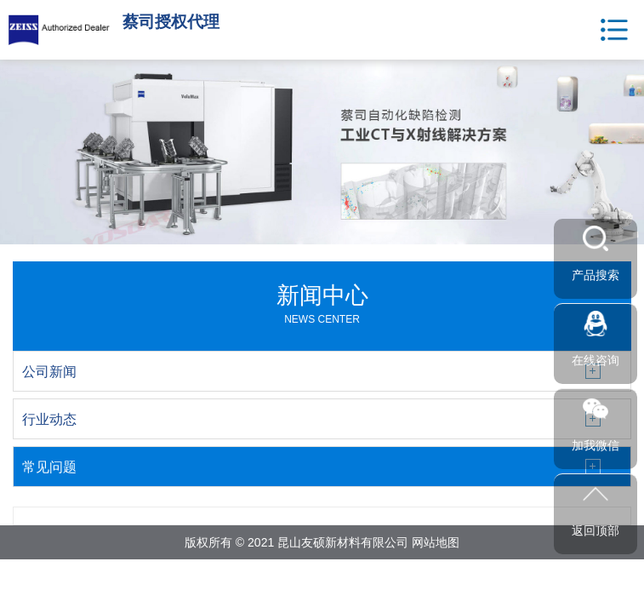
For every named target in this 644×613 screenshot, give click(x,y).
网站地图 (435, 542)
